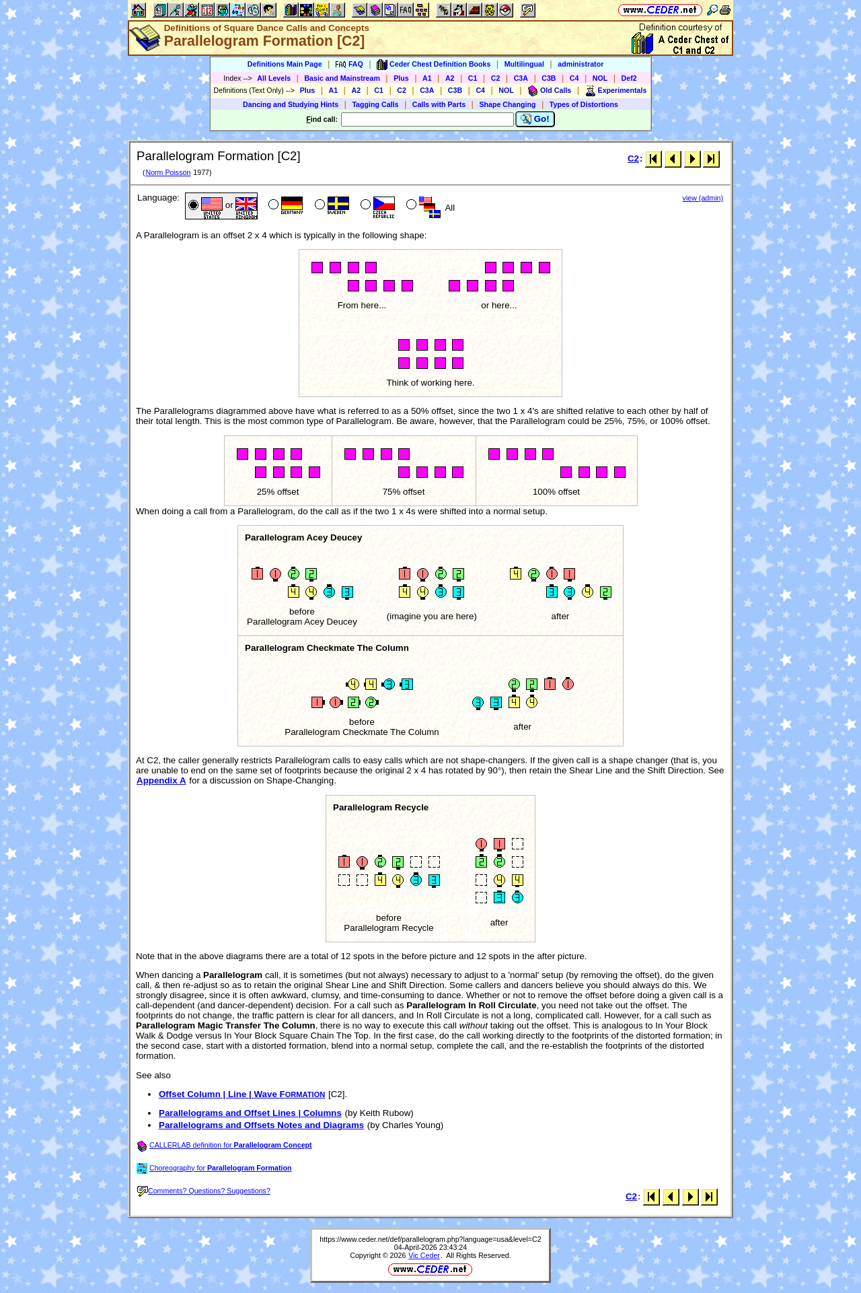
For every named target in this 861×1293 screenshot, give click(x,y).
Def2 (629, 78)
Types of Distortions (584, 104)
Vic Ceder (424, 1255)
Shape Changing (507, 104)
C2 (495, 78)
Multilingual (524, 64)
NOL (600, 78)
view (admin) (703, 198)
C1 (473, 78)
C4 (574, 78)
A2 (450, 78)
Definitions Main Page (285, 64)
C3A (521, 78)
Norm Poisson (167, 172)
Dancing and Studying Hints (290, 104)
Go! (535, 119)
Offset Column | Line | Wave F (242, 1094)
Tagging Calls (375, 104)
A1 (427, 78)
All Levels (274, 78)
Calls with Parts (438, 104)
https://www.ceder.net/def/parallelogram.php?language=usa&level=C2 (430, 1239)
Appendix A (161, 780)
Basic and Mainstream (342, 78)
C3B (548, 78)
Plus (401, 78)
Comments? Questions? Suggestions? (203, 1191)
